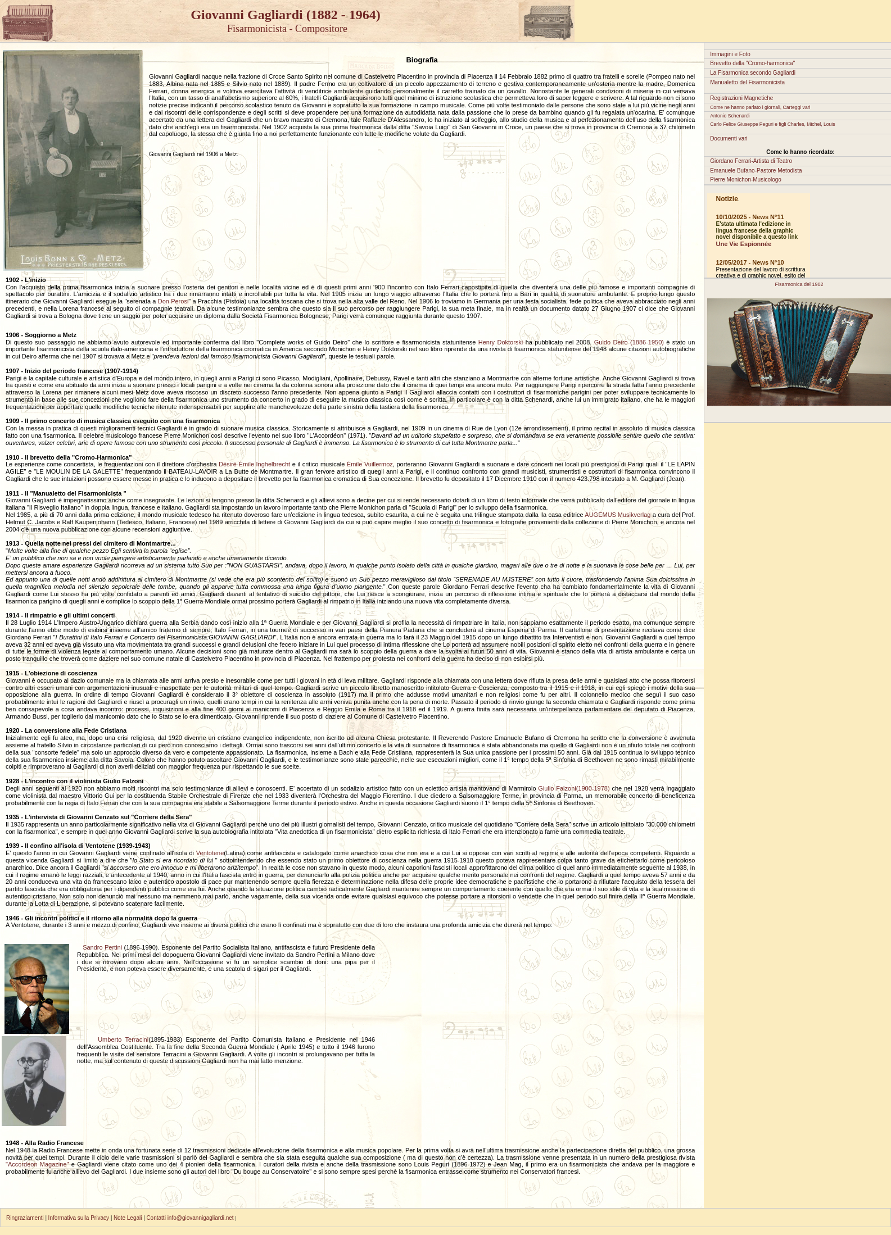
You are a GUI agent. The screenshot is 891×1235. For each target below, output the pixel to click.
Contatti (155, 1218)
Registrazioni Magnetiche (741, 98)
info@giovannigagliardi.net (202, 1218)
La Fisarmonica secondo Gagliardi (752, 73)
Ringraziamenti (25, 1218)
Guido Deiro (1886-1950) (629, 342)
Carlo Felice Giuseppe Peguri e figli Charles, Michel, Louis (772, 124)
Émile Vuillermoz (370, 464)
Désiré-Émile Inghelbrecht (254, 464)
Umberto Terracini (114, 1039)
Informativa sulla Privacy (79, 1218)
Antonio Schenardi (730, 116)
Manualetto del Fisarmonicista (747, 82)
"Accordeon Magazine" (37, 1164)
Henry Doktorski (500, 342)
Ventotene (210, 853)
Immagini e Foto (730, 54)
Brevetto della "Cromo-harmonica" (752, 63)
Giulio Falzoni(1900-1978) (573, 788)
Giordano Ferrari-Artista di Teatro (751, 161)
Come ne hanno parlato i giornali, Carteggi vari (760, 107)
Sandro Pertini (103, 947)
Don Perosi (173, 301)
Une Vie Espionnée (743, 243)
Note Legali (128, 1218)
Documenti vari (729, 138)
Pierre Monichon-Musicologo (745, 179)
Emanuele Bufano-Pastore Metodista (756, 170)
